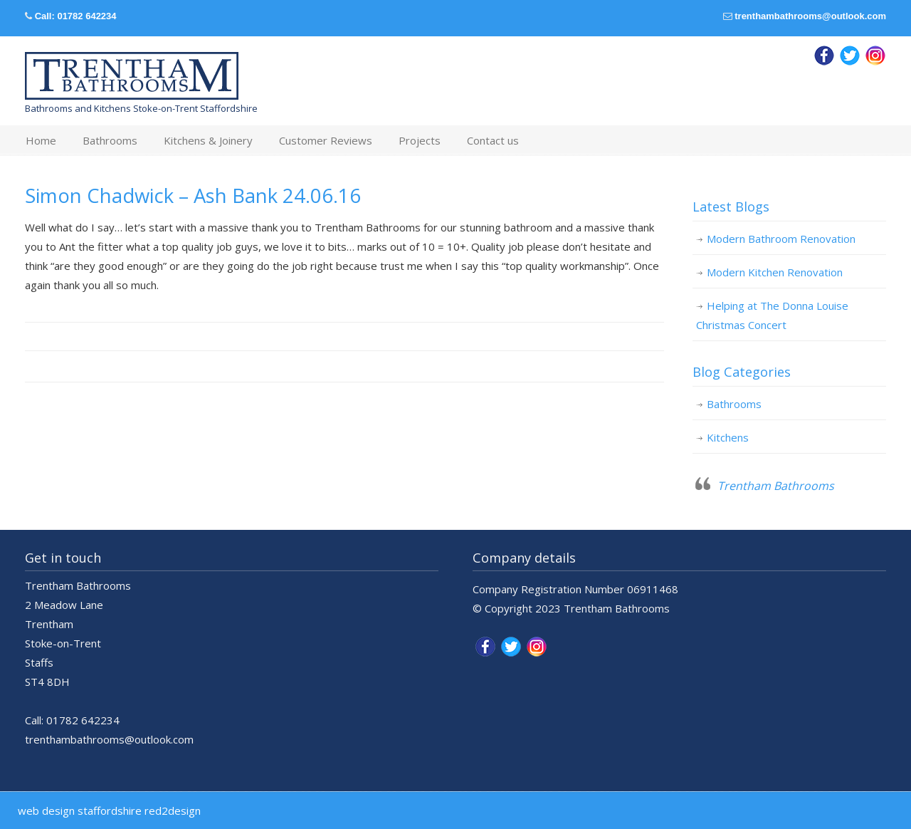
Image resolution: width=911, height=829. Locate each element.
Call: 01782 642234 (76, 16)
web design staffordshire (80, 810)
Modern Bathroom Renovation (781, 238)
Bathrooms (734, 404)
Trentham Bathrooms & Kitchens (131, 76)
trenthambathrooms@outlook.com (810, 16)
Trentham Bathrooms (775, 486)
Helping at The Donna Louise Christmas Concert (772, 315)
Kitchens (728, 437)
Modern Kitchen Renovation (775, 272)
